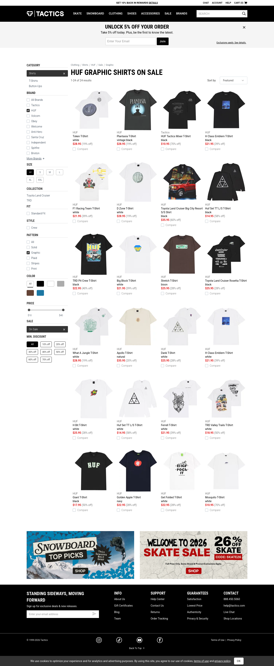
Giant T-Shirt (94, 476)
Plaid (32, 258)
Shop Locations (233, 618)
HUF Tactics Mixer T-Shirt (182, 115)
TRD (29, 200)
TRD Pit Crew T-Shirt (94, 260)
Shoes (131, 13)
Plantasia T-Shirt (138, 115)
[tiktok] (119, 640)
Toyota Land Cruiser (38, 195)
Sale (168, 13)
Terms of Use (217, 640)
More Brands (36, 158)
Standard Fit (36, 213)
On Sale (47, 329)
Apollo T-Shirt (138, 332)
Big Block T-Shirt (138, 260)
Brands (181, 13)
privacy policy (222, 661)
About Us (119, 599)
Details (153, 3)
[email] (63, 614)
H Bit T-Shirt (94, 404)
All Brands (35, 99)
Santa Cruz (35, 137)
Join (163, 41)
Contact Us (157, 605)
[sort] (233, 80)
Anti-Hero (34, 131)
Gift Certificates (123, 605)
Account (217, 3)
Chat (206, 3)
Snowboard (95, 13)
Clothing (116, 13)
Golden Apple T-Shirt (138, 476)
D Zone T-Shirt (138, 187)
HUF (31, 110)
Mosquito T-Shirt (226, 476)
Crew (32, 227)
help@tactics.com (234, 605)
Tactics (45, 14)
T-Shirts (33, 80)
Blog (116, 612)
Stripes (33, 263)
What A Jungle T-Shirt (94, 332)
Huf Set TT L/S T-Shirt (226, 187)
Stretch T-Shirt (182, 260)
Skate (77, 13)
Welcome (34, 126)
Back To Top (137, 648)
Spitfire (33, 147)
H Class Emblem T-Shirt (226, 115)
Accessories (150, 13)
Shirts (47, 73)
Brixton (33, 153)
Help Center (158, 599)
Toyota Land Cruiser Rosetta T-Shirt (226, 260)
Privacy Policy (234, 640)
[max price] (63, 315)
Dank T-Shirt (182, 332)
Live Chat (229, 612)
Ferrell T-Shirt (182, 404)
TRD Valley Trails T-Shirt (226, 404)
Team (117, 618)
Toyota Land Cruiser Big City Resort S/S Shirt (182, 189)
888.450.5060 (232, 599)
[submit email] (94, 613)
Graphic (33, 252)
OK (239, 661)
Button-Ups (35, 86)
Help (228, 3)
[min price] (32, 315)
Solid (32, 247)
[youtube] (139, 641)
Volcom (33, 115)
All (30, 242)
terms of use (201, 661)
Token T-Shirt (94, 115)
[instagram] (99, 640)
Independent (36, 142)
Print (32, 268)
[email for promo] (130, 41)
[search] (222, 13)
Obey (32, 121)
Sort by (211, 80)
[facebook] (160, 641)
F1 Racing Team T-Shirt (94, 187)
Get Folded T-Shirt (182, 476)
